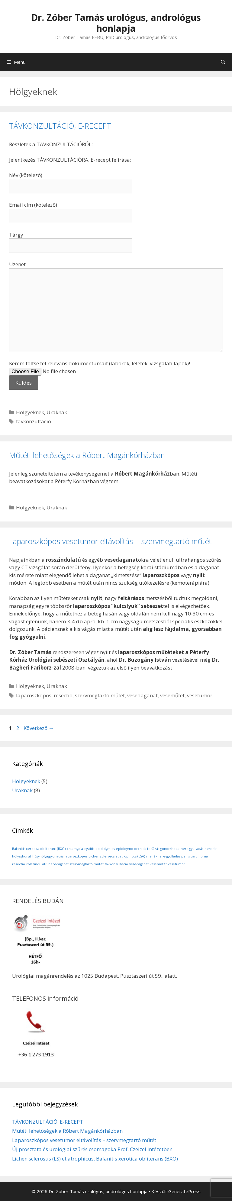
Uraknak (57, 412)
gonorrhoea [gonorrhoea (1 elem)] (169, 849)
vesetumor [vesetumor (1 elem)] (176, 864)
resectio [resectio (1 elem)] (18, 864)
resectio (63, 695)
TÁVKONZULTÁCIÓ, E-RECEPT (60, 126)
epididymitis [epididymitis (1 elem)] (105, 849)
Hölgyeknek (30, 412)
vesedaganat (142, 695)
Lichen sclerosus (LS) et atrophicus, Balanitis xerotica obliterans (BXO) (95, 1158)
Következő (39, 728)
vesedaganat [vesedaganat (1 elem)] (139, 864)
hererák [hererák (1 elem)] (211, 849)
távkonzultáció (33, 421)
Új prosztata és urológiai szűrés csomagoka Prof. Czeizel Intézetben (92, 1149)
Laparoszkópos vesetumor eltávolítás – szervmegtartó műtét (110, 541)
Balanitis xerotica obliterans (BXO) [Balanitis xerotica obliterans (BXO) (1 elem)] (39, 849)
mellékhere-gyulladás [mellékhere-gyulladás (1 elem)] (163, 856)
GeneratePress (184, 1191)
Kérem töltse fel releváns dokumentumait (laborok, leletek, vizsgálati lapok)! (99, 373)
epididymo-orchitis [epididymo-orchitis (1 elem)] (131, 849)
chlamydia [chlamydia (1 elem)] (75, 849)
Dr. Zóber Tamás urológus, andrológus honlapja (116, 22)
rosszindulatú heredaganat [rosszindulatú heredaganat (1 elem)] (47, 864)
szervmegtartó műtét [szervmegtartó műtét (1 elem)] (87, 864)
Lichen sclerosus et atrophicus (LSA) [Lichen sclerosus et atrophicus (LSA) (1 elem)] (117, 856)
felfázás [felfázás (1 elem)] (153, 849)
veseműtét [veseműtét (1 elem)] (158, 864)
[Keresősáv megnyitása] (223, 62)
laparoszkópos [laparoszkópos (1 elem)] (76, 856)
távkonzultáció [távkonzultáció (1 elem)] (116, 864)
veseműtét (172, 695)
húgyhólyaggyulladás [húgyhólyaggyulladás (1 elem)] (47, 856)
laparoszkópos (33, 695)
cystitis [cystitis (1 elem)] (89, 849)
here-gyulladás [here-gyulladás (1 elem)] (192, 849)
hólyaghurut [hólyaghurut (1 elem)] (21, 856)
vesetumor (199, 695)
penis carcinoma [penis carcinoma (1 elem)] (194, 856)
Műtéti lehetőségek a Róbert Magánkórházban (87, 455)
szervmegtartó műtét (100, 695)
